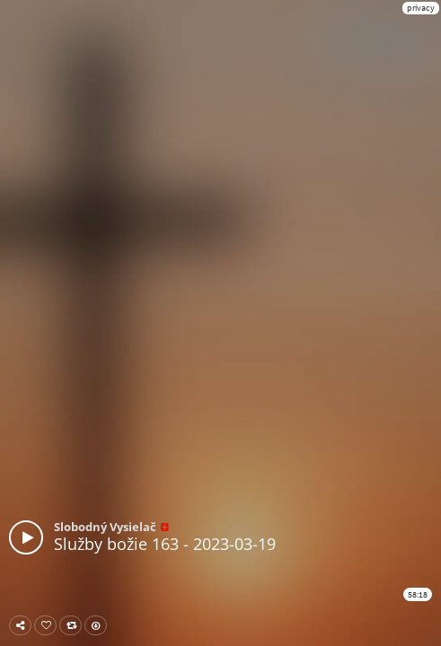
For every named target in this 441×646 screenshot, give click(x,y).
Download (99, 625)
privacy (421, 7)
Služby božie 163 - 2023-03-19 (165, 543)
